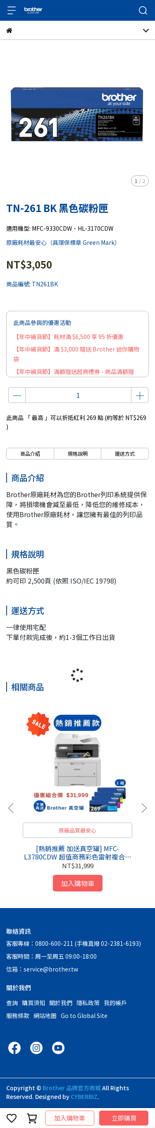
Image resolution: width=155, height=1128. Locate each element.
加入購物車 (69, 1117)
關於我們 (60, 1003)
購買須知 (33, 1003)
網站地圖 (45, 1015)
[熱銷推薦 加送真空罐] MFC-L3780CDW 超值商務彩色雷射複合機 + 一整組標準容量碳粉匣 (77, 852)
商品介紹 (30, 453)
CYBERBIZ (84, 1096)
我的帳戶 (115, 1003)
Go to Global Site (84, 1015)
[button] (144, 808)
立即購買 (124, 1117)
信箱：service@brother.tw (42, 969)
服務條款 (17, 1015)
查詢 (12, 1003)
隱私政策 (88, 1003)
